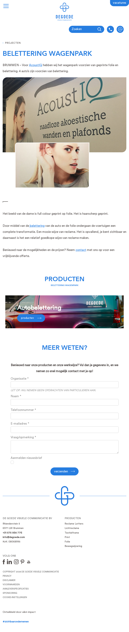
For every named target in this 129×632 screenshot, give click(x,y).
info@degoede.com (120, 29)
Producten (64, 279)
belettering (37, 225)
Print (67, 537)
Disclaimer (9, 580)
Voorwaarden (11, 584)
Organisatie (18, 378)
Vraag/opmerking (22, 437)
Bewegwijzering (73, 546)
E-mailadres (19, 423)
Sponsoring (10, 593)
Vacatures (119, 2)
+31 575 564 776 (12, 533)
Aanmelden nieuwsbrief (26, 457)
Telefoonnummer (22, 409)
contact (81, 249)
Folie (67, 541)
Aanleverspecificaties (16, 589)
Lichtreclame (72, 528)
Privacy (7, 576)
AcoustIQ (35, 65)
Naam (15, 396)
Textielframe (72, 533)
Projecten (13, 43)
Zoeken (77, 29)
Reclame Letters (74, 524)
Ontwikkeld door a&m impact (19, 612)
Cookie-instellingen (15, 597)
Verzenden (61, 471)
